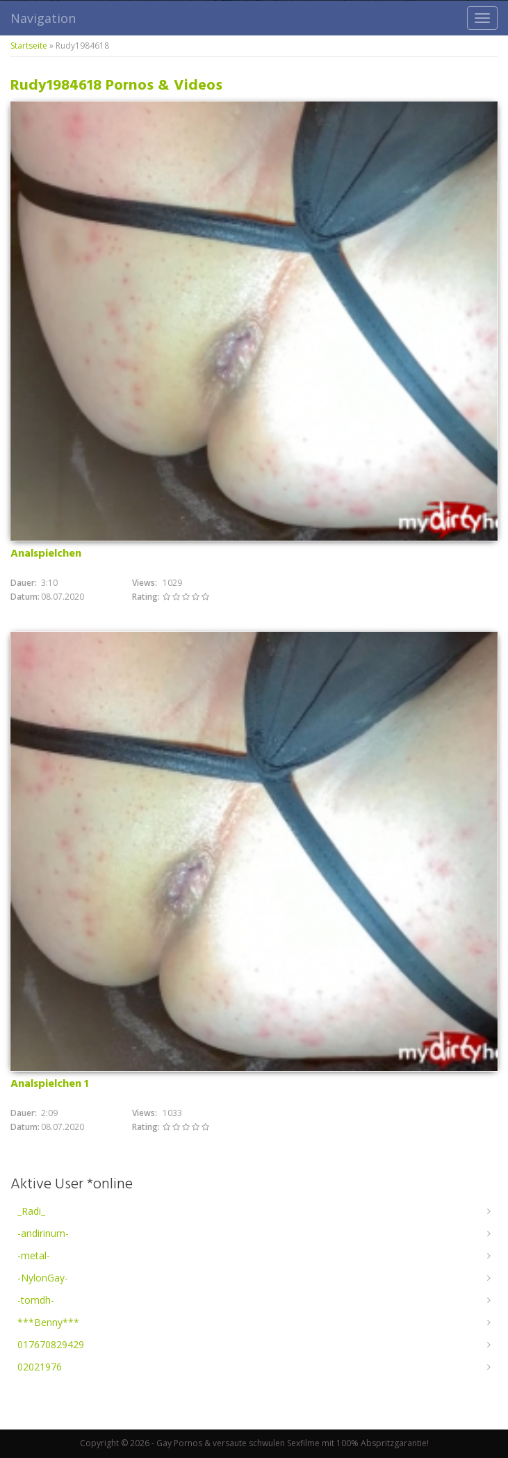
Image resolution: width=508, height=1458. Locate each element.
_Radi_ (31, 1211)
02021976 (39, 1366)
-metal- (33, 1255)
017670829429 (50, 1344)
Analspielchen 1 (49, 1084)
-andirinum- (43, 1233)
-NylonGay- (42, 1277)
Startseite (28, 45)
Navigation (43, 18)
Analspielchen (45, 554)
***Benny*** (48, 1322)
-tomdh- (35, 1300)
